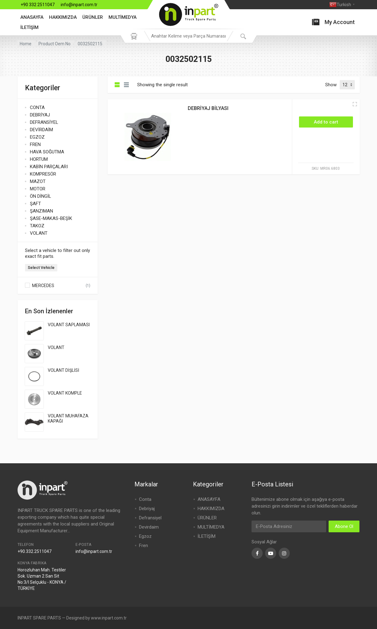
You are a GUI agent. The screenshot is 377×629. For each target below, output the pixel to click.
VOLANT (38, 233)
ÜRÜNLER (92, 17)
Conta (145, 499)
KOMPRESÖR (43, 174)
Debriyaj (147, 508)
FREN (35, 144)
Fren (143, 545)
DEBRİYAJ (40, 115)
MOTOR (37, 189)
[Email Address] (289, 526)
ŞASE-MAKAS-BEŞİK (51, 218)
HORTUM (39, 159)
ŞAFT (35, 203)
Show (331, 84)
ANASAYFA (31, 17)
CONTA (37, 107)
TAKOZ (37, 226)
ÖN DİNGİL (40, 196)
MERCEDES (43, 285)
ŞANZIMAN (41, 211)
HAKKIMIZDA (63, 17)
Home (25, 43)
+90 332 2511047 (38, 4)
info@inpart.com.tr (79, 4)
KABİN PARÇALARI (49, 166)
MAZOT (38, 181)
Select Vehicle (41, 267)
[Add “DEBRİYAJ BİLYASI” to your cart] (326, 122)
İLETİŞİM (29, 27)
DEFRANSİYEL (44, 122)
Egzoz (145, 536)
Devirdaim (149, 527)
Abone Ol (344, 526)
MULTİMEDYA (123, 17)
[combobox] (188, 36)
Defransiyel (150, 518)
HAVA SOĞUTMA (47, 152)
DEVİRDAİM (41, 129)
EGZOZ (37, 137)
